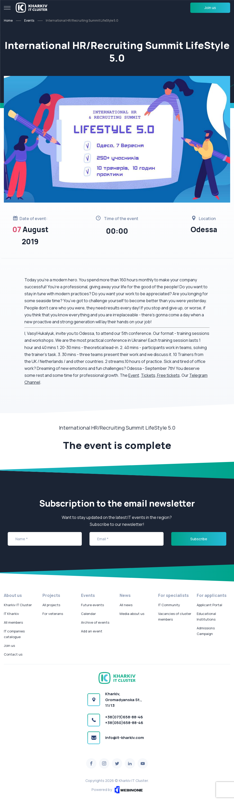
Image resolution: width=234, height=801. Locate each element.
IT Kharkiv (11, 613)
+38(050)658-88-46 (124, 722)
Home (8, 20)
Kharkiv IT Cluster (18, 605)
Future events (92, 605)
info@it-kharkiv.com (124, 737)
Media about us (132, 613)
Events (29, 20)
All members (13, 622)
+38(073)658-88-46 (124, 717)
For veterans (52, 613)
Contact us (13, 654)
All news (126, 605)
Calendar (88, 613)
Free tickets (168, 375)
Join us (210, 7)
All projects (51, 605)
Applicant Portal (209, 605)
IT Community (169, 605)
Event (133, 375)
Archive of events (95, 622)
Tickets (148, 375)
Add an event (91, 631)
